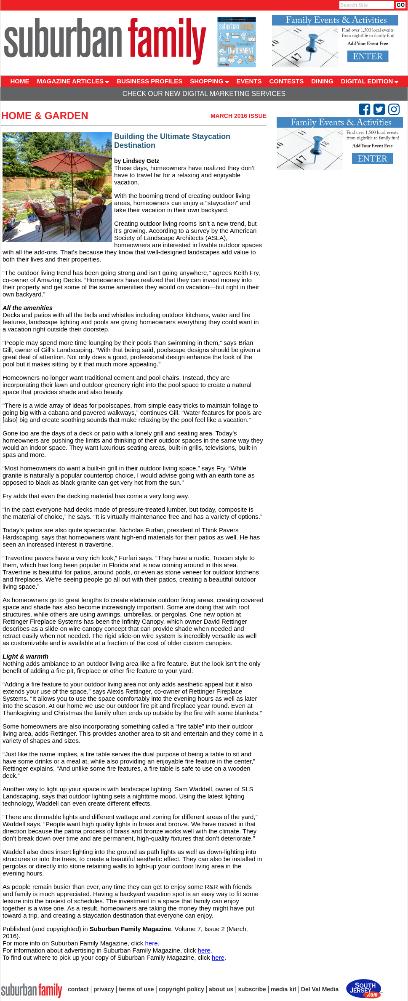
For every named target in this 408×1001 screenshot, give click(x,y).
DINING (322, 81)
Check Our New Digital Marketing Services (204, 93)
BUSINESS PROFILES (149, 81)
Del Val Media (320, 989)
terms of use (136, 989)
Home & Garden (44, 115)
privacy (103, 989)
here (151, 943)
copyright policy (181, 989)
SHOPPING (209, 81)
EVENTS (249, 81)
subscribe (252, 989)
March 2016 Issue (239, 115)
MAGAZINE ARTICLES (73, 81)
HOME (20, 81)
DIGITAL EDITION (370, 81)
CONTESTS (286, 81)
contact (78, 989)
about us (221, 989)
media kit (283, 989)
